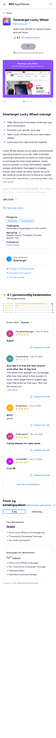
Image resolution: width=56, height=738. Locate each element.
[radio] (14, 512)
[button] (20, 232)
